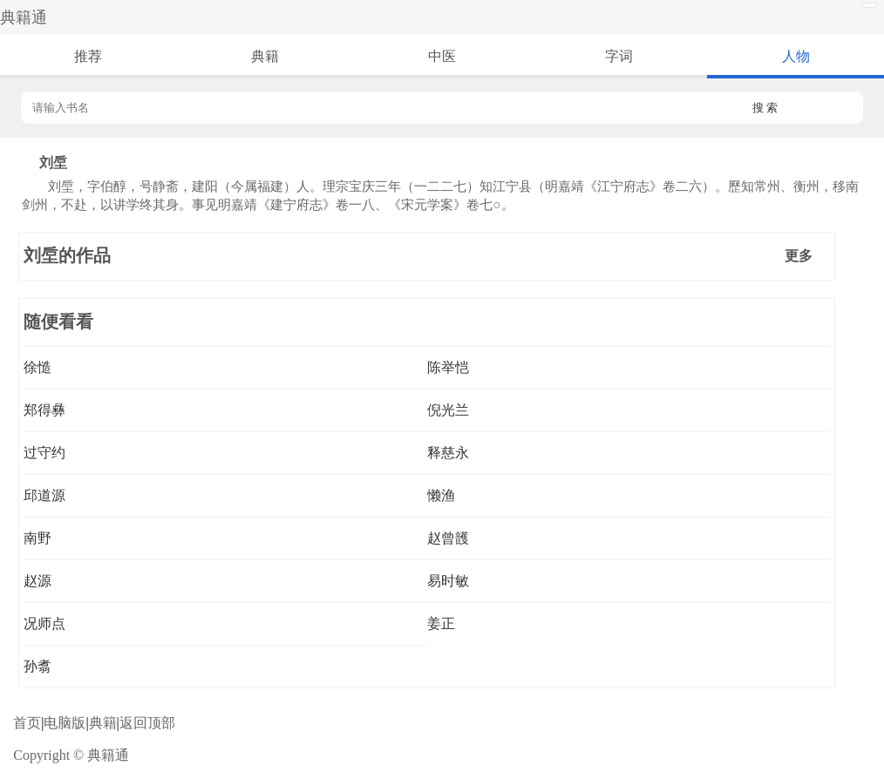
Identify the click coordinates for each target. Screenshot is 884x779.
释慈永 (448, 452)
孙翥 (37, 666)
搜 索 (765, 107)
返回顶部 (147, 722)
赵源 (37, 580)
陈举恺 (448, 367)
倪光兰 (448, 410)
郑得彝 (44, 410)
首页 (27, 722)
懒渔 (441, 495)
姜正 (441, 623)
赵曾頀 (448, 538)
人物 (796, 56)
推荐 (88, 56)
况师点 (44, 623)
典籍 (265, 56)
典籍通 (23, 17)
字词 (619, 56)
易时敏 (448, 580)
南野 (37, 538)
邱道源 (44, 495)
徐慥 (37, 367)
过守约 (44, 452)
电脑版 (64, 722)
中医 (442, 56)
